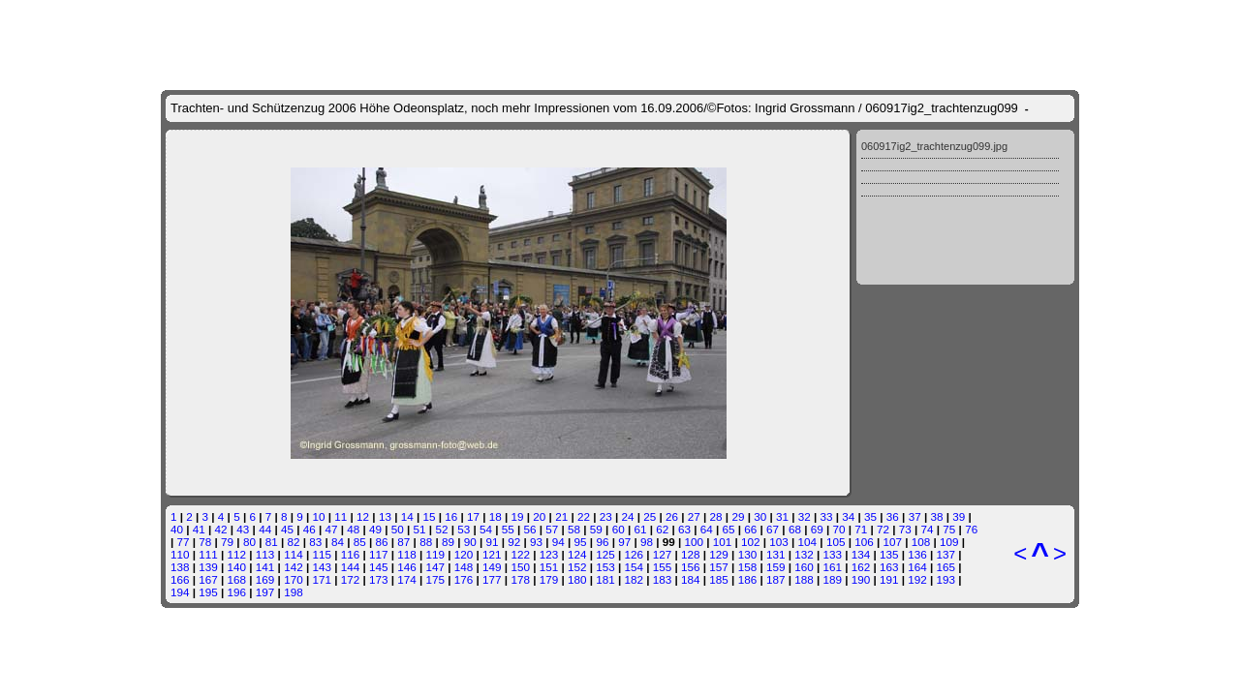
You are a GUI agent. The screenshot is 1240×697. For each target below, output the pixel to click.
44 (265, 529)
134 (861, 554)
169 (265, 579)
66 (750, 529)
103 (779, 541)
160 (804, 567)
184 (690, 579)
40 (176, 529)
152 (577, 567)
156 (690, 567)
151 (549, 567)
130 (748, 554)
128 (690, 554)
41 (199, 529)
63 (684, 529)
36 (892, 516)
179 (549, 579)
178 (520, 579)
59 (596, 529)
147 (436, 567)
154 (634, 567)
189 (832, 579)
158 (748, 567)
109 (949, 541)
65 (729, 529)
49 (375, 529)
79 (227, 541)
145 (378, 567)
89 (448, 541)
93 (536, 541)
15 (428, 516)
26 (672, 516)
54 (486, 529)
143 (321, 567)
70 (838, 529)
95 (580, 541)
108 (921, 541)
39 (958, 516)
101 (722, 541)
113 (265, 554)
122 (520, 554)
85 (360, 541)
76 (971, 529)
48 (353, 529)
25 (649, 516)
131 (776, 554)
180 (577, 579)
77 (183, 541)
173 (378, 579)
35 (870, 516)
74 (927, 529)
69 (817, 529)
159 (776, 567)
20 (539, 516)
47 (331, 529)
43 (242, 529)
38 (936, 516)
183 (662, 579)
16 (451, 516)
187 (776, 579)
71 (860, 529)
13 (385, 516)
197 (265, 592)
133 (832, 554)
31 (782, 516)
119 (436, 554)
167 (208, 579)
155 (662, 567)
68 (795, 529)
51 (420, 529)
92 (514, 541)
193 (946, 579)
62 (662, 529)
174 (407, 579)
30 (760, 516)
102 (750, 541)
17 (473, 516)
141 (265, 567)
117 (378, 554)
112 (237, 554)
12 (362, 516)
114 (293, 554)
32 (804, 516)
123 (549, 554)
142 (293, 567)
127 (662, 554)
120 (464, 554)
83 (315, 541)
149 (492, 567)
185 (718, 579)
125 (605, 554)
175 (436, 579)
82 (293, 541)
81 (271, 541)
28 (716, 516)
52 (441, 529)
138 (180, 567)
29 (737, 516)
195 (208, 592)
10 (319, 516)
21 (561, 516)
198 (293, 592)
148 (464, 567)
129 (718, 554)
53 (463, 529)
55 (508, 529)
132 (804, 554)
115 (321, 554)
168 (237, 579)
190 (861, 579)
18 (495, 516)
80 (249, 541)
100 (693, 541)
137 (946, 554)
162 (861, 567)
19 (518, 516)
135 (889, 554)
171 (321, 579)
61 (640, 529)
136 (917, 554)
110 (180, 554)
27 (694, 516)
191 (889, 579)
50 (397, 529)
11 (340, 516)
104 (808, 541)
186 (748, 579)
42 (221, 529)
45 (287, 529)
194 (180, 592)
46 (309, 529)
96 (602, 541)
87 (403, 541)
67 (772, 529)
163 (889, 567)
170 (293, 579)
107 (892, 541)
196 (237, 592)
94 (558, 541)
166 (180, 579)
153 (605, 567)
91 (491, 541)
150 (520, 567)
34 (848, 516)
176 (464, 579)
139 (208, 567)
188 (804, 579)
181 (605, 579)
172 (350, 579)
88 (425, 541)
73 (905, 529)
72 (883, 529)
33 (827, 516)
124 (577, 554)
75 (949, 529)
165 (946, 567)
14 (407, 516)
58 (574, 529)
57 (551, 529)
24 (627, 516)
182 (634, 579)
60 (618, 529)
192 (917, 579)
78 (205, 541)
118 (407, 554)
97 (624, 541)
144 (350, 567)
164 (917, 567)
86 (382, 541)
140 (237, 567)
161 (832, 567)
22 (583, 516)
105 (836, 541)
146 (407, 567)
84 (337, 541)
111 (208, 554)
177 (492, 579)
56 (530, 529)
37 (915, 516)
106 (864, 541)
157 (718, 567)
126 (634, 554)
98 (646, 541)
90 (470, 541)
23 (606, 516)
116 (350, 554)
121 (492, 554)
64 (706, 529)
